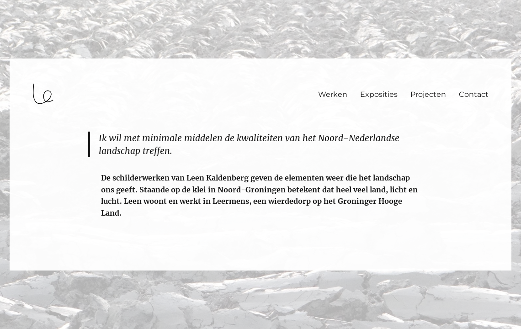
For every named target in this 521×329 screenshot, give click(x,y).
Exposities (379, 94)
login (24, 266)
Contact (474, 94)
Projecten (428, 94)
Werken (332, 94)
